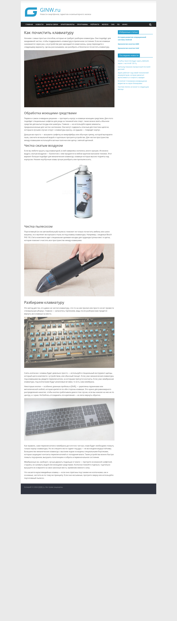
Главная (29, 24)
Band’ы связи (52, 24)
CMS (112, 24)
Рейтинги (94, 24)
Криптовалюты (67, 24)
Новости (39, 24)
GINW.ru (50, 9)
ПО (118, 24)
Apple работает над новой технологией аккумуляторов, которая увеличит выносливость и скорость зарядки (133, 75)
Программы (82, 24)
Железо (105, 24)
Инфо (124, 24)
